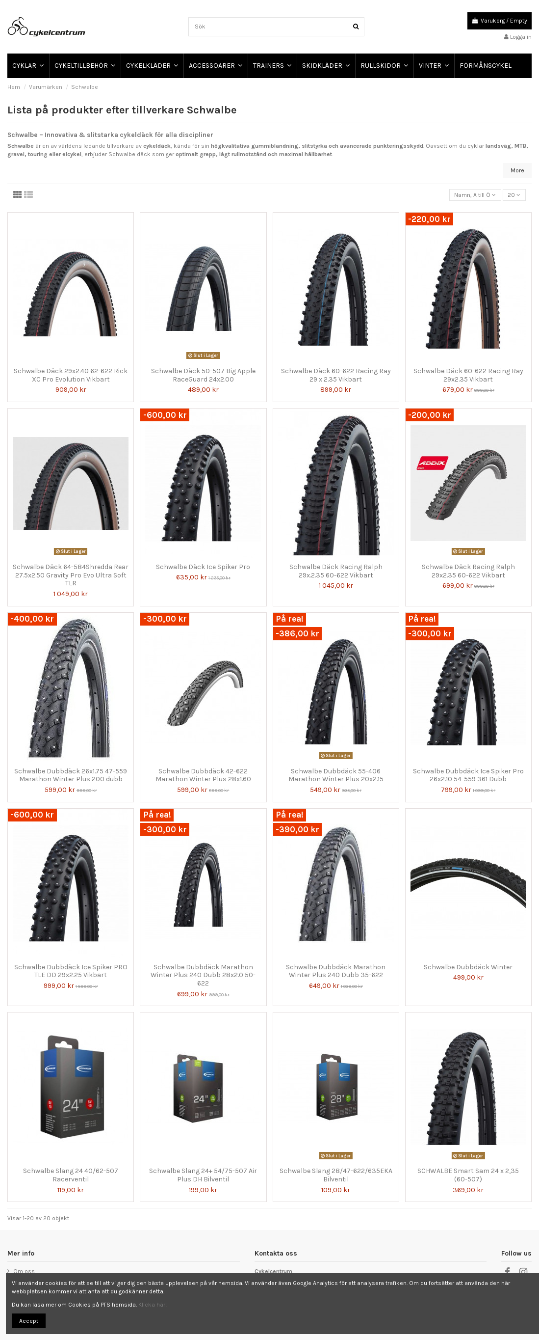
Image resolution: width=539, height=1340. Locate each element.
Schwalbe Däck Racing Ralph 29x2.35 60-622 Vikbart (468, 571)
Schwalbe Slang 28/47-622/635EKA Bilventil (336, 1175)
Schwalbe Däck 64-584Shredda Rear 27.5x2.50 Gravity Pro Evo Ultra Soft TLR (70, 575)
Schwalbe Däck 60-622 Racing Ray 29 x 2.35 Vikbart (336, 375)
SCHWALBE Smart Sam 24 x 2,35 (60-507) (468, 1175)
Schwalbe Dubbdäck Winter (468, 967)
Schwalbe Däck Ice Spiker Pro (203, 567)
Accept (28, 1320)
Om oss (24, 1271)
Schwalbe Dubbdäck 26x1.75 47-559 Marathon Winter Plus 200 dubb (70, 775)
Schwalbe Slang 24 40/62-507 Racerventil (70, 1175)
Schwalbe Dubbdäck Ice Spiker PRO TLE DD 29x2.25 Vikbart (71, 971)
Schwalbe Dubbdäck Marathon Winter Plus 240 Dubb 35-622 (335, 971)
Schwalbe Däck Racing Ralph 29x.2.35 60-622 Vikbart (336, 571)
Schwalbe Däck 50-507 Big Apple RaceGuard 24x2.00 (203, 375)
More (517, 170)
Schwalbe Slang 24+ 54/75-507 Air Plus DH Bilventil (203, 1175)
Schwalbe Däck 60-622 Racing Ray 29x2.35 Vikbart (468, 375)
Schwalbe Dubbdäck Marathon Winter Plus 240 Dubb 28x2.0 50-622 (203, 975)
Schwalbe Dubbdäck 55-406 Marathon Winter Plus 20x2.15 (336, 775)
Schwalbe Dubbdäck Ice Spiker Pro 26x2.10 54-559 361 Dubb (468, 775)
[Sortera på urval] (475, 195)
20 (514, 194)
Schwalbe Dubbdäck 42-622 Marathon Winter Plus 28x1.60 (203, 775)
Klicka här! (152, 1304)
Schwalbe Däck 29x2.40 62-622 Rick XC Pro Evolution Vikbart (71, 375)
